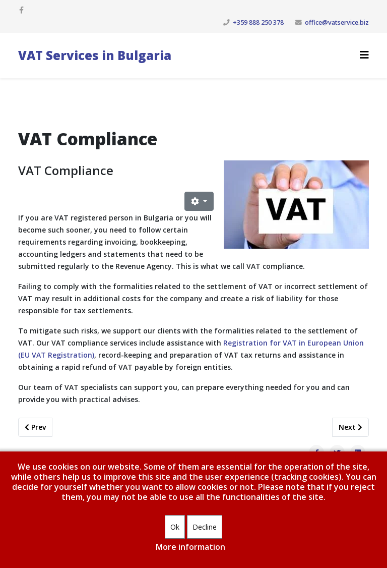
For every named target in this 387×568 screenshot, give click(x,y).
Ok (174, 527)
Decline (204, 527)
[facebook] (21, 10)
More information (190, 546)
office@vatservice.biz (337, 22)
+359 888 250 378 (258, 22)
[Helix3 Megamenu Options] (364, 55)
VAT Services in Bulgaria (94, 55)
